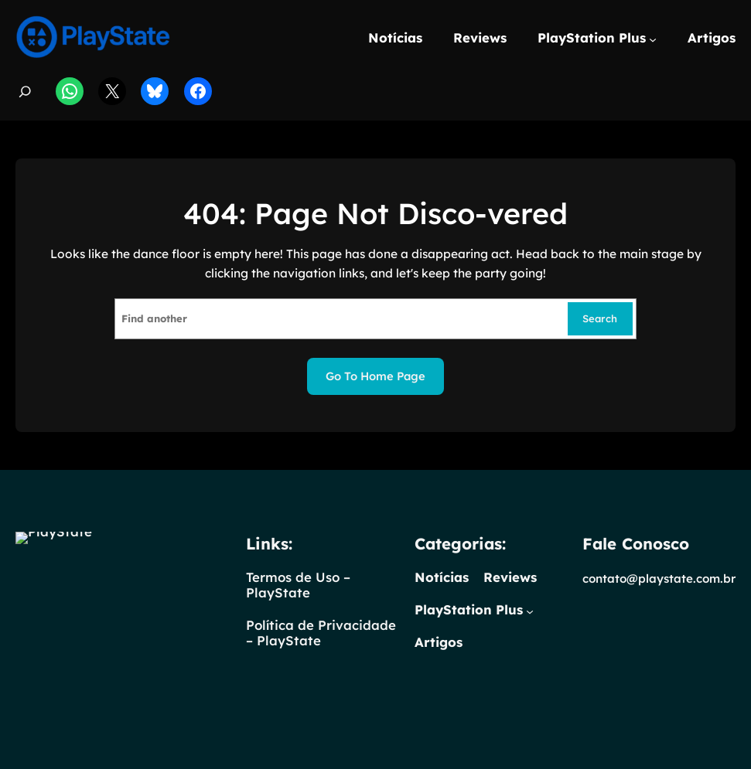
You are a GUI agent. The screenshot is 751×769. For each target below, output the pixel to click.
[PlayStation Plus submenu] (653, 39)
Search (599, 318)
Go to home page (375, 376)
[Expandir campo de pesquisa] (25, 91)
